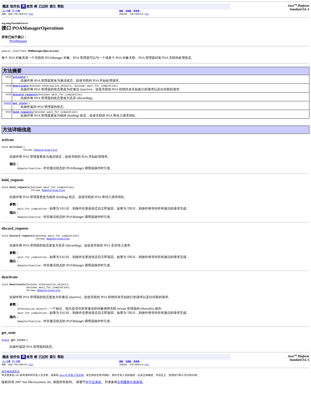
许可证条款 (93, 391)
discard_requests (25, 97)
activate (19, 78)
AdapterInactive (45, 154)
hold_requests (23, 115)
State (7, 106)
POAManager (18, 41)
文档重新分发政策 (130, 391)
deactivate (20, 87)
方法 (31, 14)
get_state (20, 106)
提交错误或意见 (11, 381)
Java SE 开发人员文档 (71, 384)
